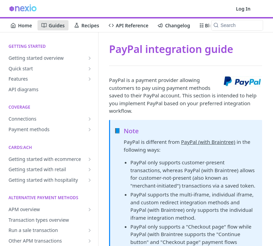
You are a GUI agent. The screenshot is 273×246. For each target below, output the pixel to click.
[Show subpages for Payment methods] (89, 129)
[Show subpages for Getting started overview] (89, 58)
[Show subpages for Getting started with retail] (89, 169)
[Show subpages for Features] (89, 79)
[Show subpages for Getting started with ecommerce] (89, 159)
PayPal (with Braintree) (208, 141)
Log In (243, 8)
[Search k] (237, 25)
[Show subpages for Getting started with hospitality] (89, 180)
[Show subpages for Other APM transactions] (89, 241)
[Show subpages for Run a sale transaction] (89, 230)
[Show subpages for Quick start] (89, 68)
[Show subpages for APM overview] (89, 209)
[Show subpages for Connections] (89, 119)
